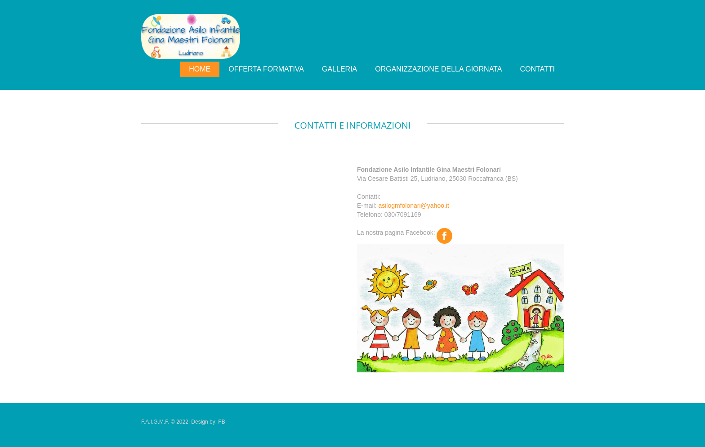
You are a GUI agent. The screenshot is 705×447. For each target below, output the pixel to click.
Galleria (339, 69)
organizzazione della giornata (438, 69)
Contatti (537, 69)
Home (199, 69)
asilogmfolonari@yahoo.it (413, 205)
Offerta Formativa (266, 69)
